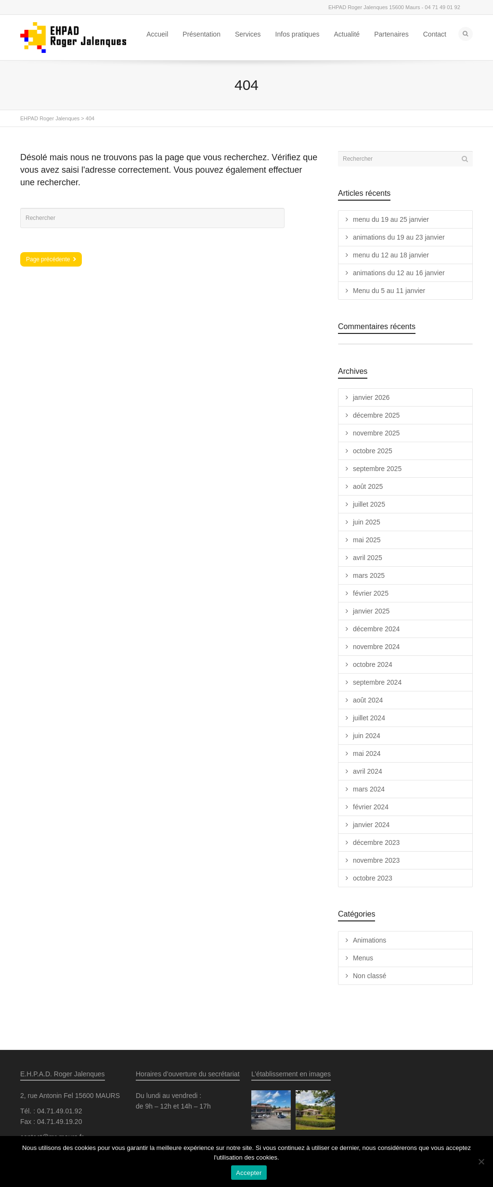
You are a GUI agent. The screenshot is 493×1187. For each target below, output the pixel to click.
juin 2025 (366, 522)
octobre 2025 (372, 451)
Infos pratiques (297, 34)
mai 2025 (367, 540)
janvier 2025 (371, 611)
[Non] (481, 1161)
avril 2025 (367, 558)
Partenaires (391, 34)
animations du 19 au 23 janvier (399, 237)
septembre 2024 (377, 682)
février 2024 (371, 807)
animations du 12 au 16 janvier (399, 273)
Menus (363, 958)
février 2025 (371, 593)
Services (248, 34)
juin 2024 (366, 736)
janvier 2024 (371, 825)
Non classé (369, 976)
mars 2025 (369, 575)
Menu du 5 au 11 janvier (389, 290)
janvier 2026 (371, 397)
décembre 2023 (376, 842)
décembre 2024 (376, 629)
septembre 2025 (377, 468)
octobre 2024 (372, 664)
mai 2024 (367, 753)
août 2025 (368, 486)
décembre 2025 (376, 415)
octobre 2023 (372, 878)
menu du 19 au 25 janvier (391, 219)
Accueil (157, 34)
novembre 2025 (376, 433)
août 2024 (368, 700)
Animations (369, 940)
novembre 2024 (376, 647)
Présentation (201, 34)
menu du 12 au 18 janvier (391, 255)
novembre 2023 (376, 860)
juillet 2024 (369, 718)
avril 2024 (367, 771)
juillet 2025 (369, 504)
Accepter (248, 1172)
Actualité (347, 34)
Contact (434, 34)
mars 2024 (369, 789)
